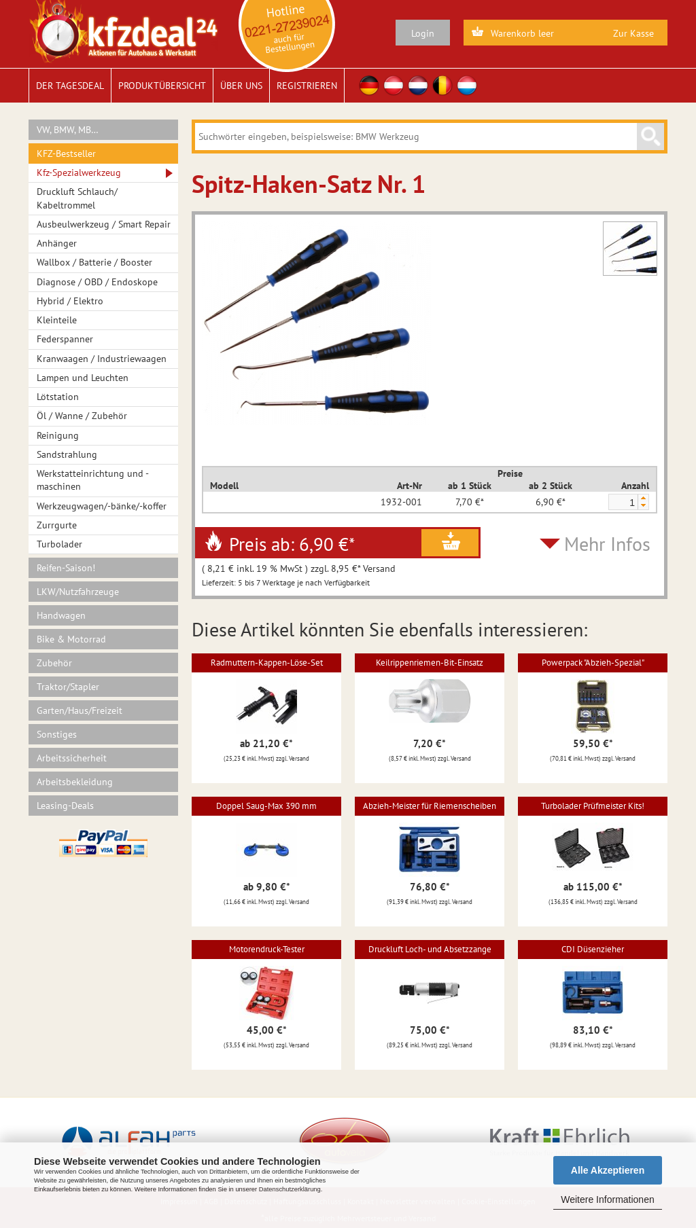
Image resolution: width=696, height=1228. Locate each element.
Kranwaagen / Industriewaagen (102, 359)
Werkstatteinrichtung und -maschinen (93, 479)
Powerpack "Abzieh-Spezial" (593, 662)
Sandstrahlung (67, 454)
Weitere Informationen (607, 1199)
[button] (643, 498)
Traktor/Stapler (68, 687)
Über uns (241, 85)
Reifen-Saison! (66, 568)
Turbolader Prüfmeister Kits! (592, 806)
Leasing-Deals (65, 805)
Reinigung (58, 435)
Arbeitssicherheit (72, 758)
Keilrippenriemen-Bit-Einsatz (429, 662)
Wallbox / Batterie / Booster (94, 262)
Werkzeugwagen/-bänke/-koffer (102, 506)
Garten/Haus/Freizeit (79, 710)
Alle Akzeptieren (607, 1170)
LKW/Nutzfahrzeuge (78, 591)
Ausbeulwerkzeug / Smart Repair (104, 224)
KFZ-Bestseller (66, 153)
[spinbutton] (622, 502)
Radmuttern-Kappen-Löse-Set (267, 662)
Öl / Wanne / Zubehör (82, 416)
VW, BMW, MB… (68, 130)
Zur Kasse (633, 33)
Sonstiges (57, 734)
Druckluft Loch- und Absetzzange (429, 949)
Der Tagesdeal (70, 85)
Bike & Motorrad (71, 639)
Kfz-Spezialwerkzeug (79, 172)
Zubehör (54, 663)
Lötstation (58, 397)
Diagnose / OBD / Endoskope (97, 282)
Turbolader (59, 544)
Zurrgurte (57, 525)
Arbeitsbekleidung (75, 782)
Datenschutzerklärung (290, 1189)
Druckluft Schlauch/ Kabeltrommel (77, 198)
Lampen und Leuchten (82, 378)
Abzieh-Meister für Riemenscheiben (429, 806)
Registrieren (307, 85)
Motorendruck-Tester (266, 949)
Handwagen (61, 615)
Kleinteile (57, 320)
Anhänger (57, 243)
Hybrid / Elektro (70, 301)
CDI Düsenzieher (592, 949)
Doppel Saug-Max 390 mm (266, 806)
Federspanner (65, 339)
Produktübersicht (162, 85)
